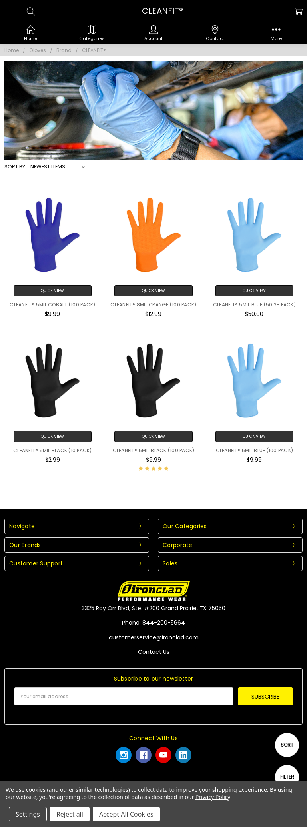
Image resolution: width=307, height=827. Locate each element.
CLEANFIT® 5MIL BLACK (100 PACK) (154, 450)
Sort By (14, 166)
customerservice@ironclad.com (154, 637)
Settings (28, 814)
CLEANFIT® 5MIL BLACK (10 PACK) (52, 450)
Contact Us (153, 652)
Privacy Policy (212, 797)
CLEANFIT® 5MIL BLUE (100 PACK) (254, 450)
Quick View (52, 291)
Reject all (69, 814)
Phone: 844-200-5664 (153, 623)
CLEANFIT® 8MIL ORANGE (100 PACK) (153, 304)
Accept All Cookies (126, 814)
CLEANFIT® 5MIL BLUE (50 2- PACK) (254, 304)
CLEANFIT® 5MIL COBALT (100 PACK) (52, 304)
